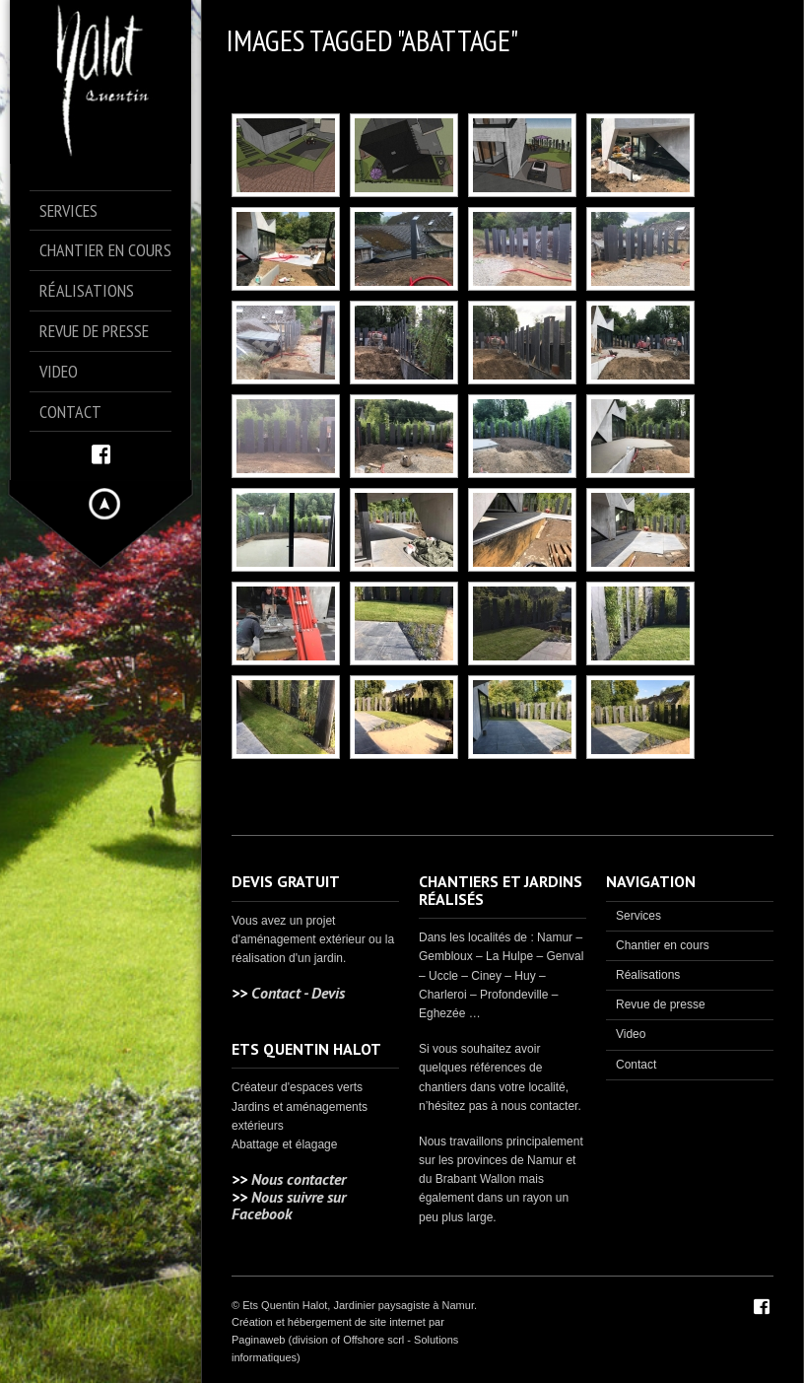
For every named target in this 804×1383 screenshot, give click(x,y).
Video (630, 1034)
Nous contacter (298, 1179)
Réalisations (648, 975)
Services (638, 916)
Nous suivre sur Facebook (289, 1205)
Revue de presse (660, 1004)
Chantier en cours (662, 945)
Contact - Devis (298, 993)
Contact (636, 1065)
